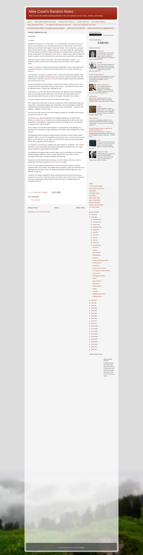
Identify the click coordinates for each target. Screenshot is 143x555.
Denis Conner (55, 162)
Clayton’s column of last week (43, 59)
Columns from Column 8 (67, 22)
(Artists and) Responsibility (100, 260)
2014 (93, 326)
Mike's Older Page (94, 198)
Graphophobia (96, 255)
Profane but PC (96, 263)
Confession (95, 265)
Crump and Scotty (49, 79)
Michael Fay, (39, 120)
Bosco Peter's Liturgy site (96, 188)
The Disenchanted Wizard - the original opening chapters (46, 28)
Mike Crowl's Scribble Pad (76, 28)
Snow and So (96, 273)
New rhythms (93, 96)
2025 (93, 217)
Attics (98, 140)
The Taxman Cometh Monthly (101, 270)
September (96, 227)
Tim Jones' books (94, 207)
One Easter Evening (98, 22)
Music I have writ (83, 22)
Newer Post (33, 208)
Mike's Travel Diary (94, 200)
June (94, 235)
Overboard (100, 51)
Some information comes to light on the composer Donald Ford (100, 129)
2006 (93, 347)
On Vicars (95, 247)
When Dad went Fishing (35, 25)
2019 (93, 313)
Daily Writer (92, 191)
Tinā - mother (96, 252)
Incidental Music (97, 296)
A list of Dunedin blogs (95, 186)
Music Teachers (97, 281)
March (95, 242)
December (96, 219)
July (94, 232)
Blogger (82, 547)
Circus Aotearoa (94, 118)
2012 (93, 331)
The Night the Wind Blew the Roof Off (58, 25)
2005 (93, 349)
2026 (93, 214)
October (95, 224)
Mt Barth (99, 62)
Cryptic (99, 106)
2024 (93, 300)
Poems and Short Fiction (96, 205)
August (95, 229)
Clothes (94, 250)
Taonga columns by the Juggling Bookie (100, 28)
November (96, 222)
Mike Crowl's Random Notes (51, 12)
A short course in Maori (99, 268)
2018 (93, 316)
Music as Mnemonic (103, 84)
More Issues (57, 54)
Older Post (80, 208)
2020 (93, 310)
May (94, 237)
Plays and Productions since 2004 (85, 25)
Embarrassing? (96, 286)
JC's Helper (92, 195)
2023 (93, 303)
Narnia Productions (94, 202)
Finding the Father (102, 152)
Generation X (96, 283)
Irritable (94, 288)
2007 (93, 344)
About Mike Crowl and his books (45, 22)
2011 (93, 334)
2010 (93, 336)
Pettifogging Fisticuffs (98, 276)
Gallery (94, 278)
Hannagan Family (94, 193)
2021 (93, 308)
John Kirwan (80, 145)
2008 (93, 341)
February (95, 245)
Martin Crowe (35, 147)
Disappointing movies (98, 294)
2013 (93, 329)
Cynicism (95, 291)
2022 (93, 305)
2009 (93, 339)
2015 (93, 323)
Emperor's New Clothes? (96, 74)
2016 (93, 321)
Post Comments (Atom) (43, 212)
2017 (93, 318)
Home (30, 22)
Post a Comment (35, 200)
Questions (95, 258)
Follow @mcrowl (108, 35)
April (94, 240)
